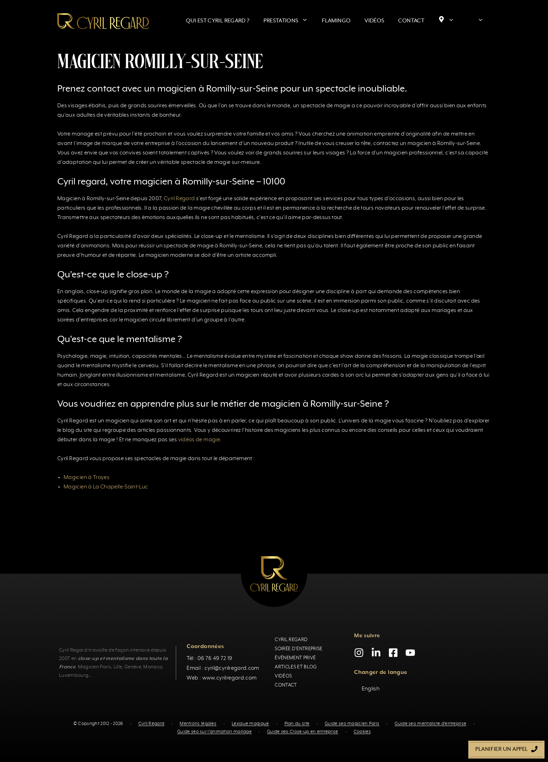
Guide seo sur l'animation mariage (214, 731)
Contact (411, 21)
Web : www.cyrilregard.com (222, 678)
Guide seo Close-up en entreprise (302, 731)
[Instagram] (359, 653)
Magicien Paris (94, 667)
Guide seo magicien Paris (352, 723)
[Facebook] (393, 653)
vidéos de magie (199, 440)
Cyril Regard (179, 199)
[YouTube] (410, 653)
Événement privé (295, 658)
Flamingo (336, 21)
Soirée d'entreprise (298, 649)
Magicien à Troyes (86, 477)
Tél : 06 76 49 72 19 (209, 658)
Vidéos (374, 21)
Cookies (362, 731)
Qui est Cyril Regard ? (218, 21)
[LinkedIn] (376, 653)
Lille (118, 667)
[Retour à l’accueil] (103, 21)
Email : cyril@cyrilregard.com (223, 668)
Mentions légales (198, 723)
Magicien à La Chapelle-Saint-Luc (106, 487)
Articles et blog (296, 667)
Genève (132, 667)
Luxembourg (73, 675)
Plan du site (297, 723)
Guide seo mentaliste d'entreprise (430, 723)
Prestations (289, 20)
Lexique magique (250, 723)
